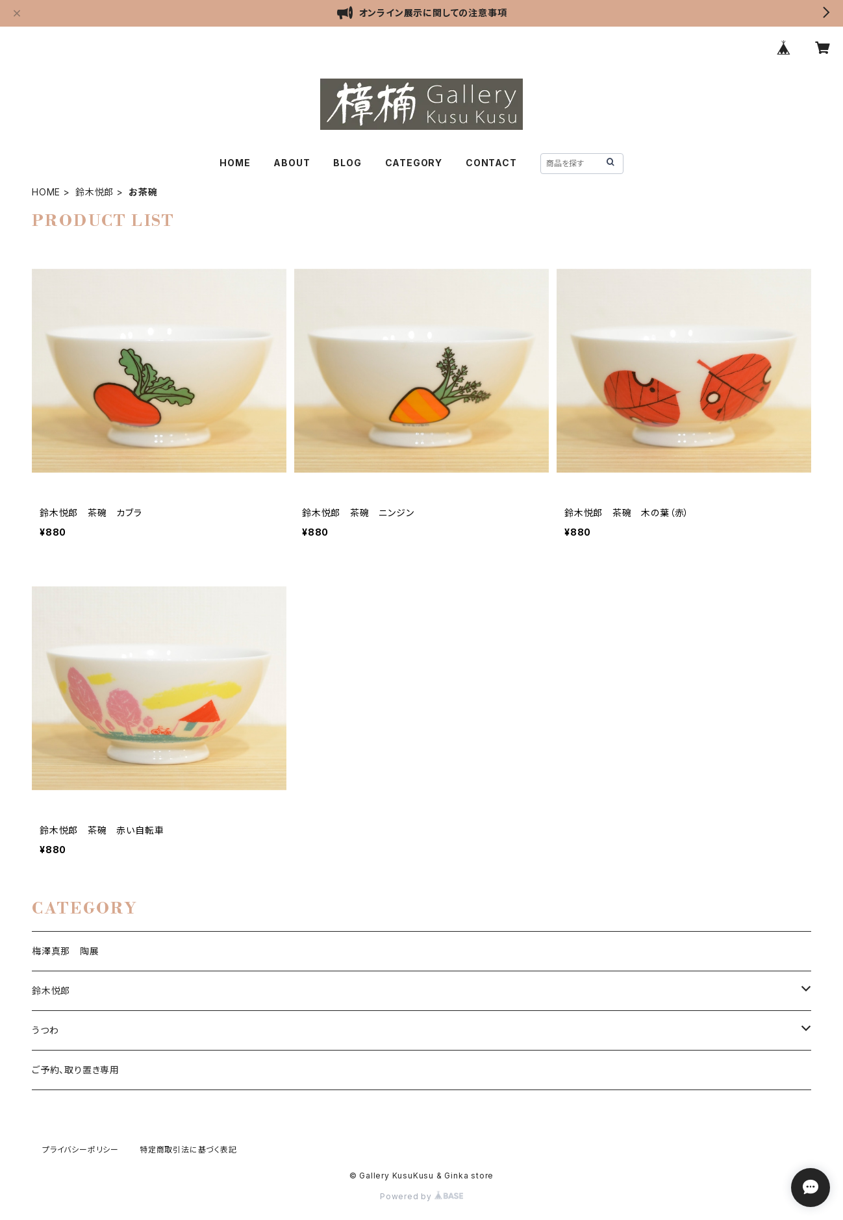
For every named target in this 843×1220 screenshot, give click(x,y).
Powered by (421, 1196)
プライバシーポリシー (80, 1149)
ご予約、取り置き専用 (76, 1069)
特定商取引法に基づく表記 (188, 1149)
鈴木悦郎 (94, 191)
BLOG (347, 162)
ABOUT (291, 162)
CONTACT (491, 162)
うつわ (45, 1030)
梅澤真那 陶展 (65, 950)
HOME (235, 162)
